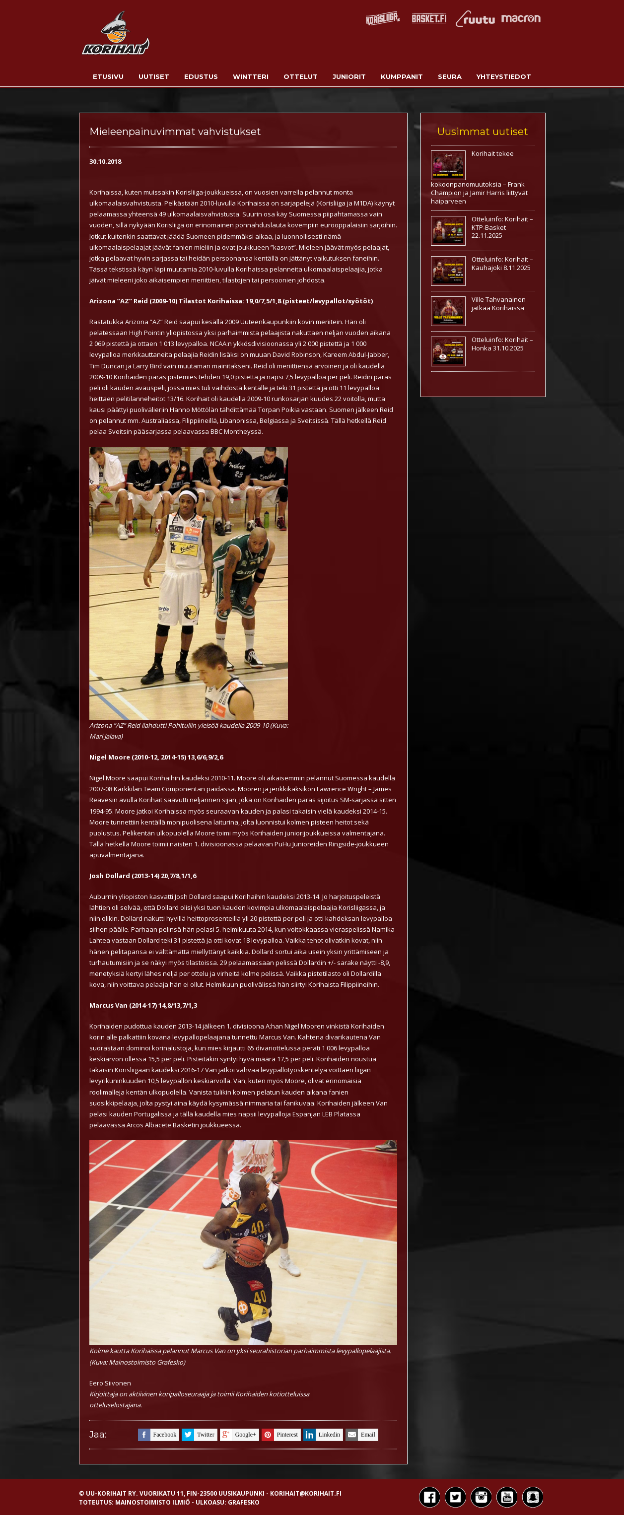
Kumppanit (402, 76)
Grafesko (244, 1502)
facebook (157, 1435)
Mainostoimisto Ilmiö (152, 1502)
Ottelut (300, 76)
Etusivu (108, 76)
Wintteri (251, 76)
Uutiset (154, 76)
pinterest (280, 1435)
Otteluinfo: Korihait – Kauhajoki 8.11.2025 (502, 263)
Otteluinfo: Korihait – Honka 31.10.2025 (502, 343)
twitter (198, 1435)
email (360, 1435)
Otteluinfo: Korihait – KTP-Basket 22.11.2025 (502, 227)
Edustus (201, 76)
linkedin (321, 1435)
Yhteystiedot (504, 76)
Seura (450, 76)
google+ (238, 1435)
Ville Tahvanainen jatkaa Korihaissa (499, 303)
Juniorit (349, 76)
